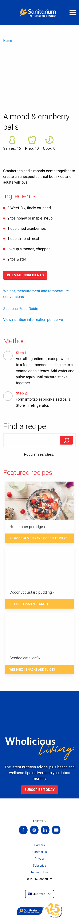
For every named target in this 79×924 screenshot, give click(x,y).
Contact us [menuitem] (39, 852)
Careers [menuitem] (39, 845)
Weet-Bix (16, 669)
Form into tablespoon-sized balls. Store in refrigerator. (46, 399)
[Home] (39, 12)
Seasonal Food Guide (20, 308)
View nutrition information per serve (33, 320)
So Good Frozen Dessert (29, 604)
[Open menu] (73, 12)
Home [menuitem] (7, 41)
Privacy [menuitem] (39, 858)
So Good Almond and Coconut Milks (38, 538)
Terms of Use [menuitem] (39, 872)
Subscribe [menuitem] (39, 865)
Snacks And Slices (40, 669)
